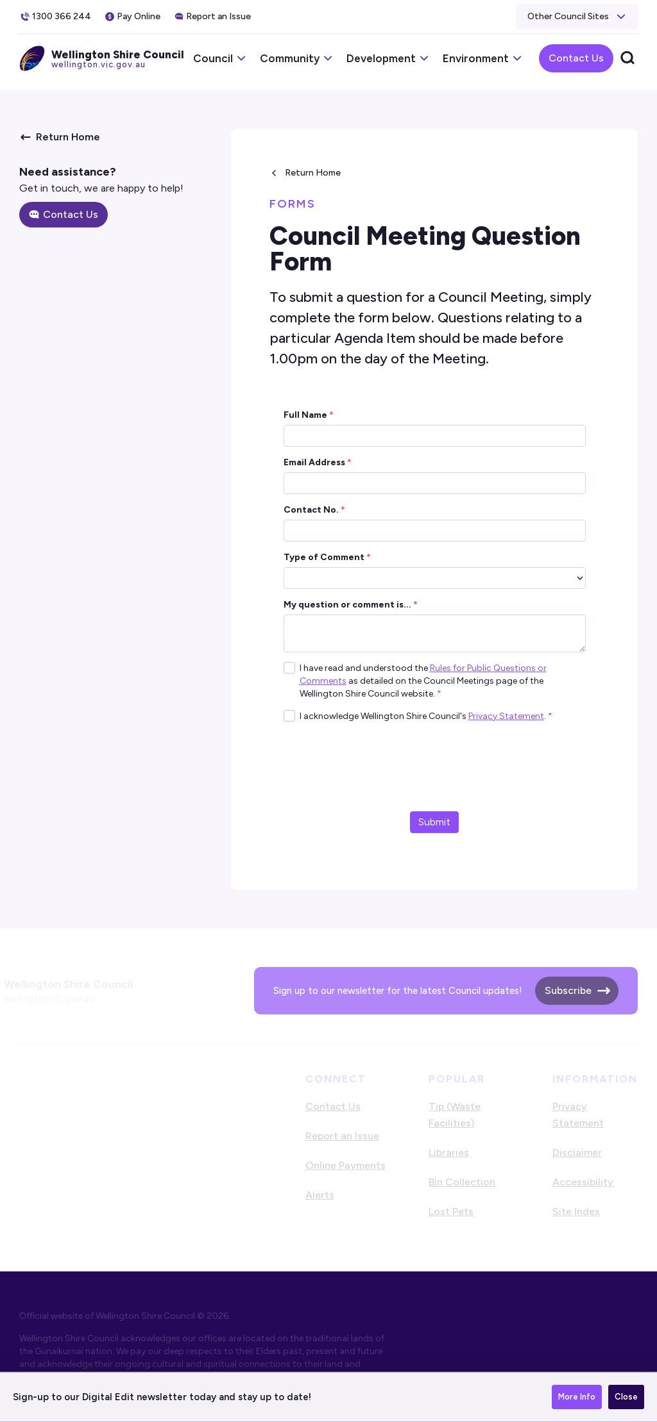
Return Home (313, 172)
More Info (576, 1396)
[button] (577, 16)
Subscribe (568, 990)
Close (626, 1396)
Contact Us (576, 58)
